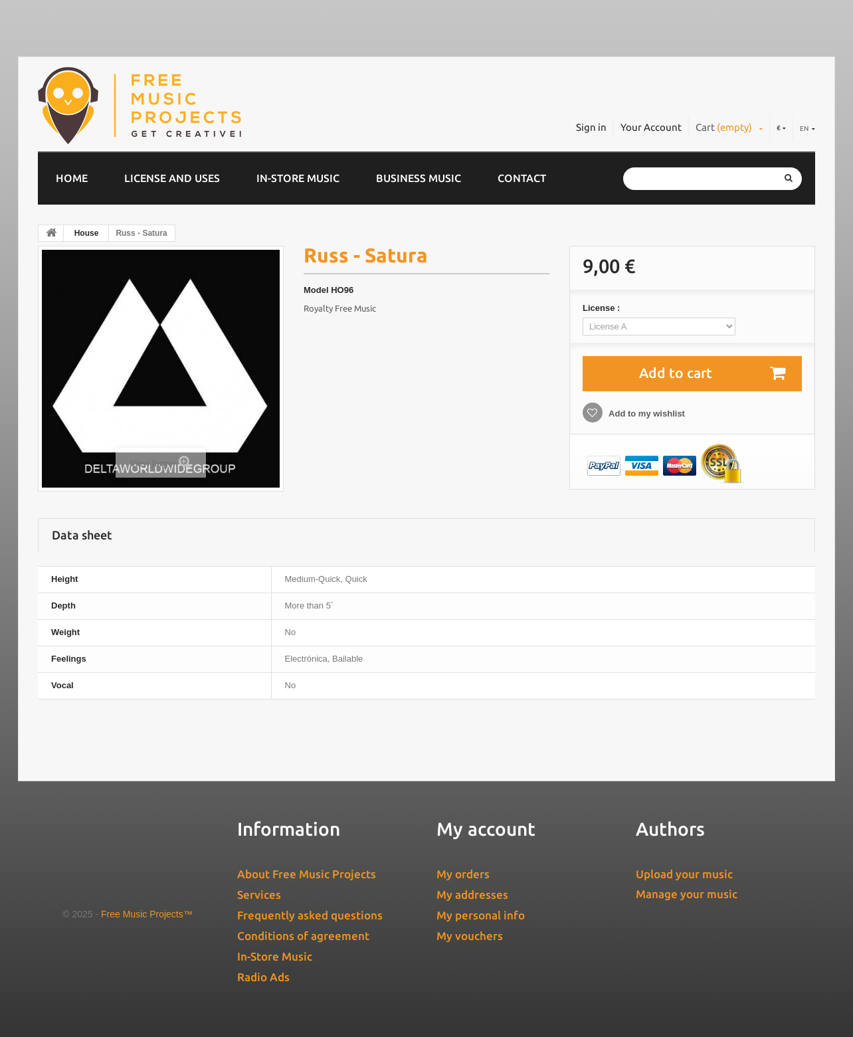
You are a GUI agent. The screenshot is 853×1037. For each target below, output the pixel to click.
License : (602, 308)
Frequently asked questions (310, 915)
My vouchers (469, 935)
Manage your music (686, 894)
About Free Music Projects (306, 874)
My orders (463, 874)
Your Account (651, 127)
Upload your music (684, 874)
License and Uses (172, 178)
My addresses (472, 894)
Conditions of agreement (303, 935)
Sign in (591, 127)
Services (259, 894)
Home (72, 178)
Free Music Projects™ (147, 914)
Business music (418, 178)
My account (485, 828)
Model (316, 290)
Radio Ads (263, 977)
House (86, 233)
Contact (522, 178)
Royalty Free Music (340, 308)
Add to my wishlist (646, 414)
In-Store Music (297, 178)
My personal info (480, 915)
